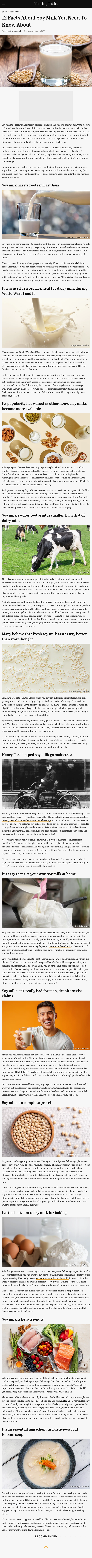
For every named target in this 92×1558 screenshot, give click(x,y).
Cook (4, 12)
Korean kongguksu (29, 1506)
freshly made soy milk (24, 720)
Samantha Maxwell (12, 31)
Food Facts (15, 12)
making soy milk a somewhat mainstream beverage (26, 820)
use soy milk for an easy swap (66, 1400)
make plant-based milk (60, 946)
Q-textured (74, 1522)
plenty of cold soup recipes (24, 1503)
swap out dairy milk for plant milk (52, 1278)
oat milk (22, 1304)
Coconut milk (8, 1297)
